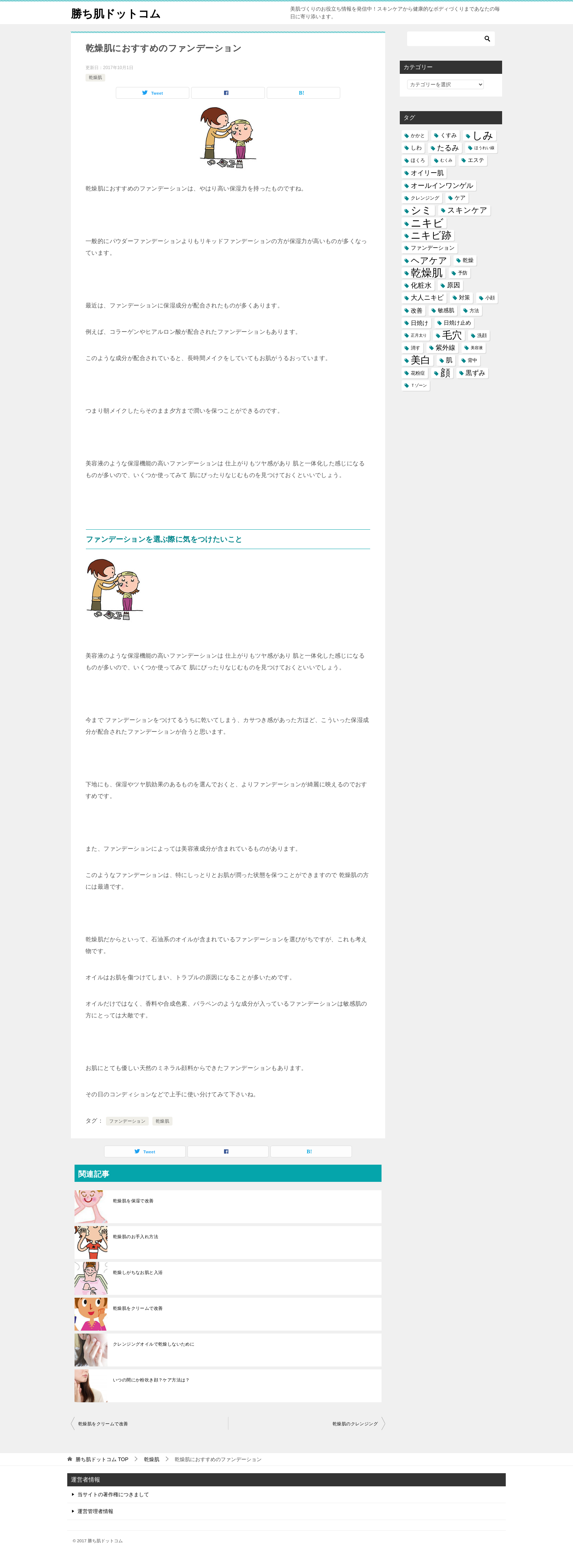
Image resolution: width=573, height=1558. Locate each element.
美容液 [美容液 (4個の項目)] (477, 347)
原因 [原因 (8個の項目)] (453, 285)
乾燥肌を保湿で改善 (133, 1200)
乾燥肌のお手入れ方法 (135, 1236)
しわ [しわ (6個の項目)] (416, 148)
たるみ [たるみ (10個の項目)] (448, 148)
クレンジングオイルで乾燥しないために (153, 1344)
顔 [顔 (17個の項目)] (445, 373)
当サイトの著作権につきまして (113, 1494)
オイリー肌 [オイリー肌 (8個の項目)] (427, 173)
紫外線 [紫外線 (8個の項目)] (445, 347)
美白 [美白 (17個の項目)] (420, 360)
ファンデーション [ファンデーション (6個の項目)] (433, 248)
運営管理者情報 (95, 1511)
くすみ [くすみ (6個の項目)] (448, 135)
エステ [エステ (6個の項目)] (476, 160)
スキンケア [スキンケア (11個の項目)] (467, 210)
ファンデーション (127, 1121)
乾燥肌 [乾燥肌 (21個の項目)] (427, 273)
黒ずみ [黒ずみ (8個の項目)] (475, 373)
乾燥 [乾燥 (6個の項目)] (468, 260)
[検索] (451, 38)
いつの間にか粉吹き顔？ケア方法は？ (151, 1380)
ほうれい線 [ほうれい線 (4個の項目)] (484, 147)
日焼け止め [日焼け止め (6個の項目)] (457, 323)
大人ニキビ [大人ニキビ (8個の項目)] (427, 297)
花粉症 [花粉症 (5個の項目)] (418, 373)
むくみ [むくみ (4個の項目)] (446, 160)
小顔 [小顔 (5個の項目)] (490, 297)
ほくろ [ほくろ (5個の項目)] (418, 160)
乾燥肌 (95, 77)
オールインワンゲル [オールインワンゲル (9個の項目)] (442, 185)
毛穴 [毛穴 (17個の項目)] (452, 335)
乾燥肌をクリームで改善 (138, 1308)
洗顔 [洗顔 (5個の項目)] (482, 335)
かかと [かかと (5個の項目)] (418, 135)
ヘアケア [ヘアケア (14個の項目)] (429, 260)
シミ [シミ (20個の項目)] (421, 210)
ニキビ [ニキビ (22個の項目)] (427, 223)
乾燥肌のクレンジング (355, 1423)
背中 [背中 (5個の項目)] (472, 360)
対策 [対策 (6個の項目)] (464, 297)
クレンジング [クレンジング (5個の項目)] (425, 198)
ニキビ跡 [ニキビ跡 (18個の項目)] (431, 235)
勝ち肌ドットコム (116, 12)
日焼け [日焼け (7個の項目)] (419, 322)
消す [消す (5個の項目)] (415, 348)
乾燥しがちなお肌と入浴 (138, 1272)
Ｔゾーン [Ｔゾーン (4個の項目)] (419, 385)
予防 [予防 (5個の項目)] (462, 273)
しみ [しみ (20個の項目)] (482, 135)
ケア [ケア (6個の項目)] (460, 198)
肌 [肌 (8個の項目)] (449, 360)
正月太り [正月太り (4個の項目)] (419, 335)
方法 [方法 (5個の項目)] (474, 310)
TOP (102, 1459)
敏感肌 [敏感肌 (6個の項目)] (446, 310)
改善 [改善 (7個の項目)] (416, 310)
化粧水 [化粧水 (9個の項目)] (421, 285)
